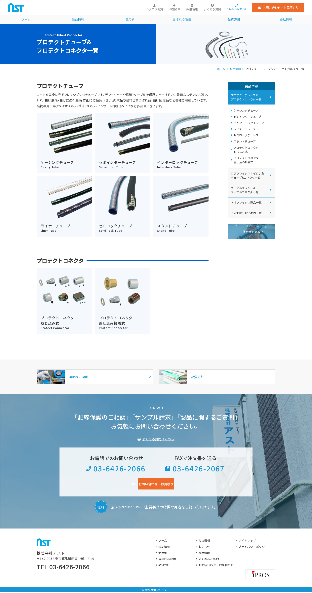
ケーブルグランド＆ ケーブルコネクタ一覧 (244, 200)
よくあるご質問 (209, 561)
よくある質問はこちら (158, 439)
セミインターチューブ (248, 119)
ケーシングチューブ (247, 111)
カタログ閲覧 (154, 9)
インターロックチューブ (250, 126)
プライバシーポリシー (253, 548)
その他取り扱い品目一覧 (246, 223)
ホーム (26, 19)
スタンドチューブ (246, 148)
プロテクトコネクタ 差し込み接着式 (247, 169)
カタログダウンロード (130, 507)
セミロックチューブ (247, 141)
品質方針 (234, 19)
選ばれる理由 (182, 19)
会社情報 (286, 19)
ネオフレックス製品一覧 (246, 212)
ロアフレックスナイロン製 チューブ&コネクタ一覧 (247, 185)
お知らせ (174, 9)
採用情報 (192, 9)
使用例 (130, 19)
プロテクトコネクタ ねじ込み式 (247, 158)
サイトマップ (247, 541)
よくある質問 (212, 9)
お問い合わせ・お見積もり (280, 7)
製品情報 (78, 19)
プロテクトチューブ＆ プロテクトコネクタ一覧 (246, 98)
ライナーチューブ (246, 134)
